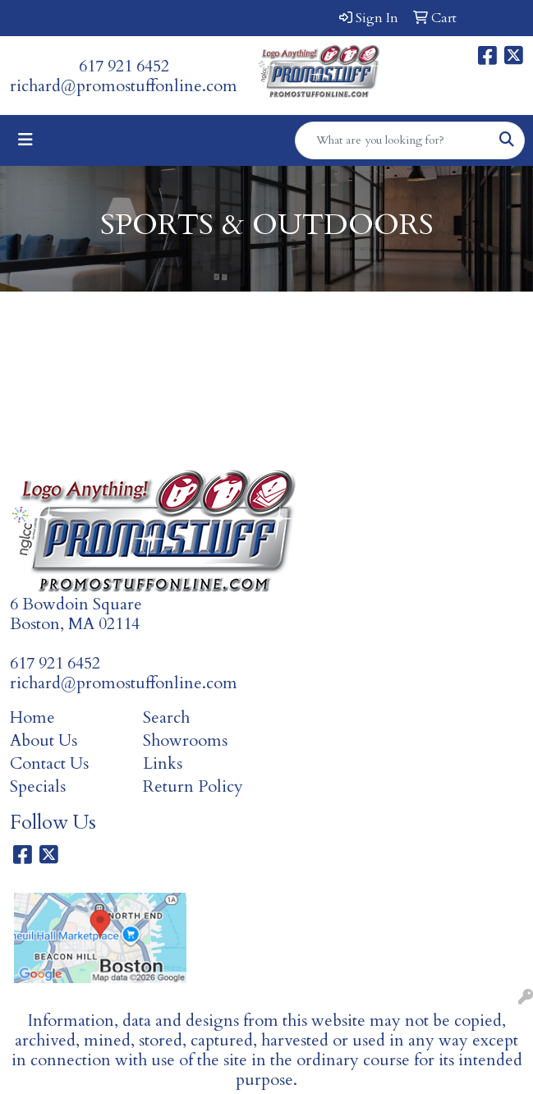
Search (166, 717)
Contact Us (49, 763)
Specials (38, 786)
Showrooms (185, 740)
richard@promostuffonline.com (123, 86)
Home (32, 717)
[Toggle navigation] (25, 140)
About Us (43, 740)
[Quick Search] (392, 140)
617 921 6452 (124, 66)
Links (162, 763)
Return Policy (193, 786)
